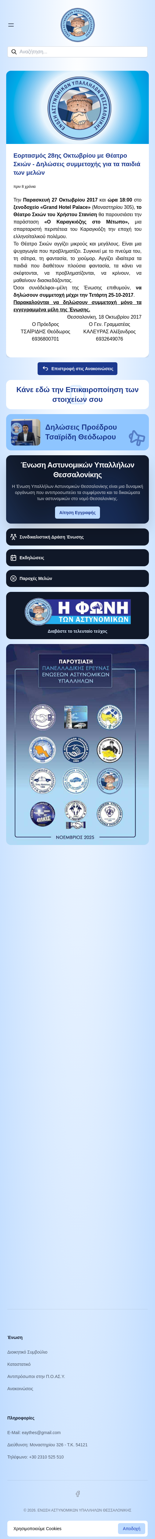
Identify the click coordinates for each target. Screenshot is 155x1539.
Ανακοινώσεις (20, 1388)
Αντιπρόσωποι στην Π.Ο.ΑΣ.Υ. (36, 1376)
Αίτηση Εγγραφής (77, 512)
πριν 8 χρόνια (24, 186)
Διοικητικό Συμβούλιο (27, 1352)
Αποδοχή (131, 1528)
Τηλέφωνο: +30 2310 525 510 (35, 1457)
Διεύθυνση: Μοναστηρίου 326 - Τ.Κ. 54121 (47, 1444)
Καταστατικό (19, 1364)
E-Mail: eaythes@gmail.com (34, 1432)
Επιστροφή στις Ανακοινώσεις (77, 368)
